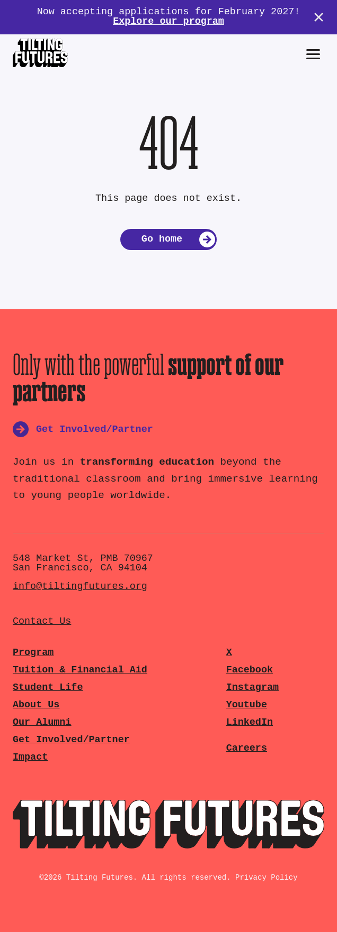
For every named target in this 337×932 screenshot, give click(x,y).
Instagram (252, 687)
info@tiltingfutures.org (80, 586)
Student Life (48, 687)
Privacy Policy (266, 877)
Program (33, 652)
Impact (30, 757)
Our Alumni (42, 722)
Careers (246, 748)
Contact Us (42, 621)
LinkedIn (249, 722)
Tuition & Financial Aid (80, 670)
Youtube (246, 704)
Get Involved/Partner (71, 739)
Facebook (249, 670)
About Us (36, 704)
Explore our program (168, 21)
